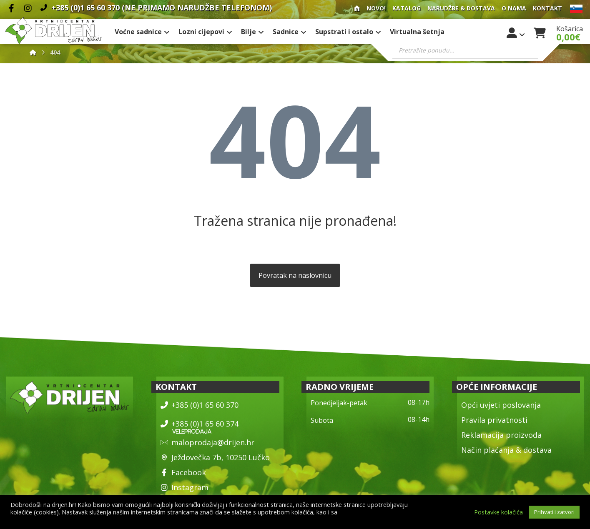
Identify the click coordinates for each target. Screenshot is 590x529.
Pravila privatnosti (494, 420)
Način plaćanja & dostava (506, 450)
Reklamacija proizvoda (501, 435)
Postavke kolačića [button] (498, 512)
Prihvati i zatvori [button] (554, 512)
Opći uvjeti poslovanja (501, 405)
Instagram (184, 487)
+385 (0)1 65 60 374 (200, 424)
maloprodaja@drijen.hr (207, 442)
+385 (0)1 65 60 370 (200, 405)
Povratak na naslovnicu (295, 275)
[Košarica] (540, 32)
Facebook (183, 472)
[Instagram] (28, 8)
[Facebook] (11, 8)
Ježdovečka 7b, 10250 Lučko (215, 457)
